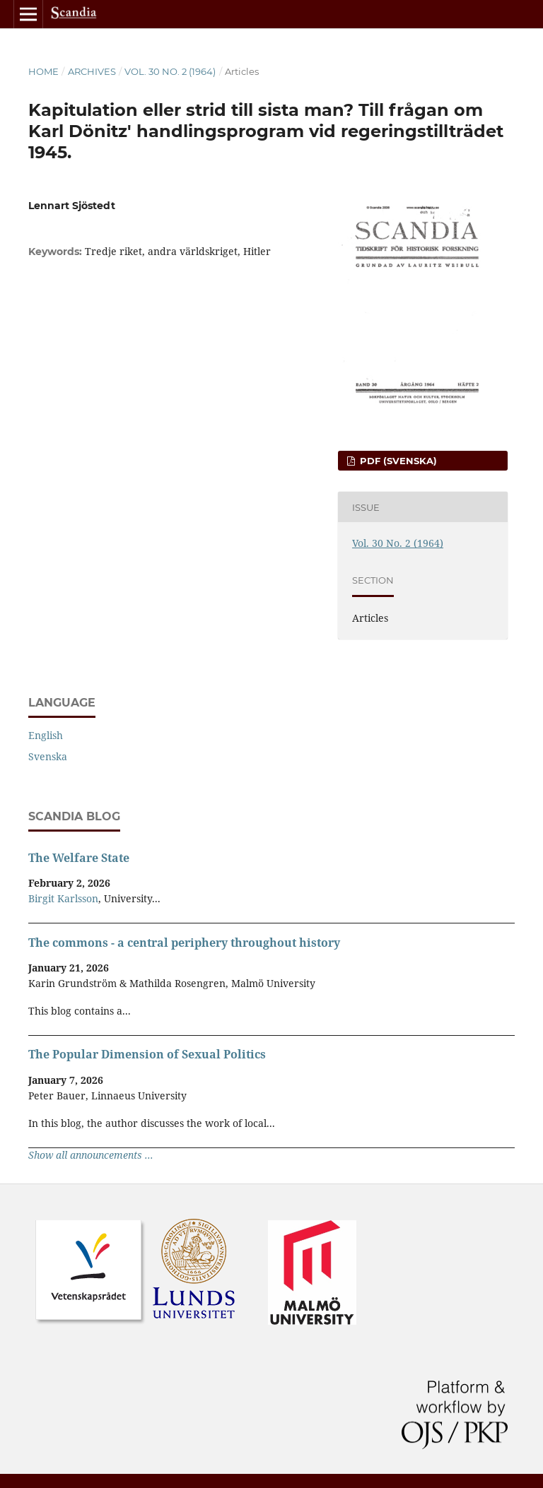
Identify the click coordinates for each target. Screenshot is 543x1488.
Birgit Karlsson (63, 898)
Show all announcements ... (90, 1155)
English (45, 735)
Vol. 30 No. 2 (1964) (170, 71)
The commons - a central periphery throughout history (184, 942)
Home (43, 71)
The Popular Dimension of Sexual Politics (147, 1054)
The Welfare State (78, 858)
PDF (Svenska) (397, 460)
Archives (92, 71)
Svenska (47, 756)
